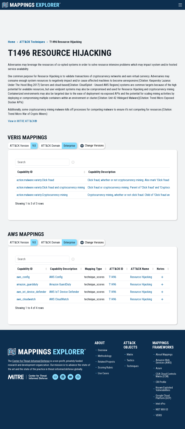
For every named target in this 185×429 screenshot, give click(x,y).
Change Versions (92, 145)
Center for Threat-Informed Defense (31, 361)
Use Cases (103, 373)
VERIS (159, 415)
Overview (102, 350)
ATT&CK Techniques (32, 42)
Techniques (133, 366)
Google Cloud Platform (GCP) (163, 396)
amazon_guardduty (27, 284)
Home (11, 42)
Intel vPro (160, 403)
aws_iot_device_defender (31, 292)
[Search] (42, 162)
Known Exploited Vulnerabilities (164, 388)
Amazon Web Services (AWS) (164, 361)
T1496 (112, 277)
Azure (159, 368)
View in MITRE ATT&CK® (22, 121)
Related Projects (106, 361)
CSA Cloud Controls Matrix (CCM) (166, 375)
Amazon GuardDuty (60, 284)
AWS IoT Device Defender (64, 292)
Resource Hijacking (141, 277)
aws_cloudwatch (26, 299)
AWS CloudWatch (59, 299)
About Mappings (164, 354)
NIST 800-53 (162, 409)
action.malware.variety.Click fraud (35, 180)
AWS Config (56, 277)
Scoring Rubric (105, 367)
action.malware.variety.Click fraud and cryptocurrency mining (51, 187)
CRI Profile (161, 382)
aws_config (23, 277)
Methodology (104, 356)
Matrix (130, 354)
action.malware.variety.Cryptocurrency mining (42, 195)
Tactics (130, 360)
